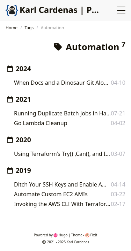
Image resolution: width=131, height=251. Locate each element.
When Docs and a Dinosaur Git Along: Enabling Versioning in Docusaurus (62, 82)
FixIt (91, 235)
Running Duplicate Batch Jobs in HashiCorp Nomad (62, 113)
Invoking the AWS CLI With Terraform (62, 204)
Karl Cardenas (78, 241)
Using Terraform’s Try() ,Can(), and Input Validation (62, 154)
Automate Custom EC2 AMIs (51, 194)
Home (11, 28)
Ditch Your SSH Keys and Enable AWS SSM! (62, 184)
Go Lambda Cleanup (40, 123)
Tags (29, 28)
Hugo (60, 235)
